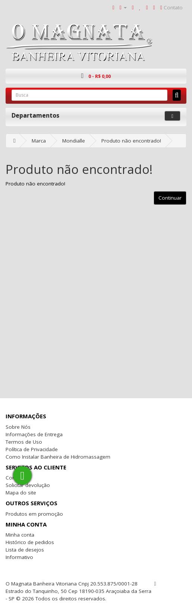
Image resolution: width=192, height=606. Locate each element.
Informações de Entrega (34, 434)
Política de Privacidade (32, 449)
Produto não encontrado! (131, 140)
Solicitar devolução (28, 485)
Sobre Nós (18, 427)
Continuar (170, 197)
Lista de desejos (25, 549)
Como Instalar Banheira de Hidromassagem (58, 456)
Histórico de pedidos (30, 542)
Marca (39, 140)
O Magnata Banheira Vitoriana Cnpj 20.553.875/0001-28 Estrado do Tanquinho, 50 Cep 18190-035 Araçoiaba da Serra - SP (78, 591)
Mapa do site (21, 492)
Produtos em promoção (34, 513)
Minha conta (20, 534)
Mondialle (73, 140)
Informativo (19, 557)
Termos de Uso (24, 441)
